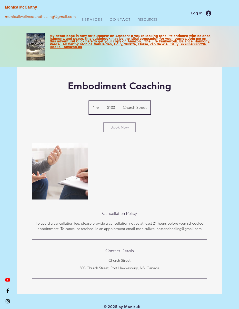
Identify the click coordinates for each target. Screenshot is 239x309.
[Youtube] (7, 280)
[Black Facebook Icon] (7, 290)
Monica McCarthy (21, 7)
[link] (119, 127)
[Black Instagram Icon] (7, 301)
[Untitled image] (60, 171)
